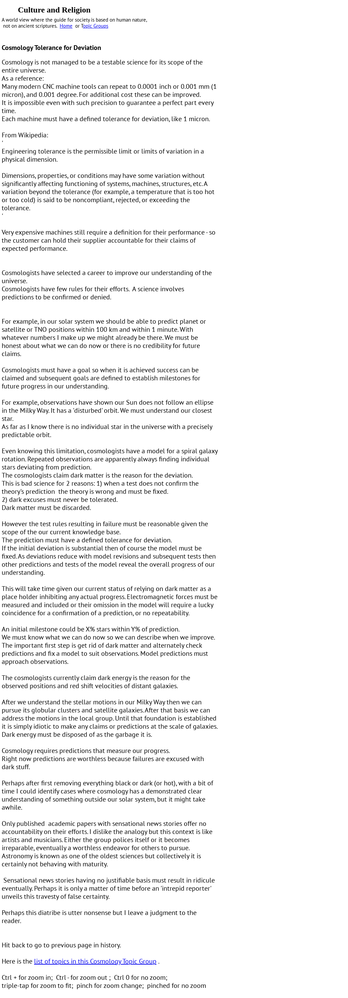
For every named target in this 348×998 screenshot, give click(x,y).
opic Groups (95, 26)
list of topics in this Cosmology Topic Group (95, 961)
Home (66, 26)
